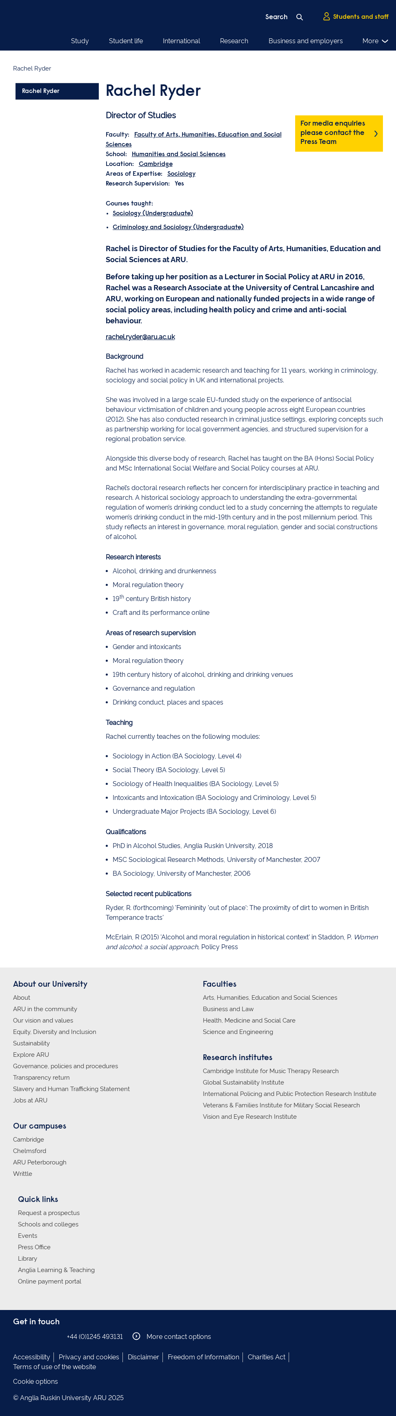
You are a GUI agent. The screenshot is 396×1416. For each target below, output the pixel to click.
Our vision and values (43, 1020)
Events (27, 1235)
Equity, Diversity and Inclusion (54, 1032)
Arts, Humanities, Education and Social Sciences (270, 997)
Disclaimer (143, 1357)
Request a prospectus (49, 1213)
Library (27, 1258)
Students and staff (356, 16)
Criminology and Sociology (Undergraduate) (178, 227)
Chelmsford (29, 1151)
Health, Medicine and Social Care (249, 1020)
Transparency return (41, 1077)
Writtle (22, 1173)
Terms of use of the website (54, 1367)
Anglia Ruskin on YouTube (55, 1336)
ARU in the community (45, 1009)
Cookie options (35, 1381)
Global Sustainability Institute (243, 1082)
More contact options (171, 1336)
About (21, 997)
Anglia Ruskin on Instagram (30, 1336)
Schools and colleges (48, 1224)
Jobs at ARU (30, 1100)
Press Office (34, 1247)
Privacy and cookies (89, 1357)
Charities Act (266, 1357)
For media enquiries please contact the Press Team (332, 133)
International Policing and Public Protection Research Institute (289, 1094)
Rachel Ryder (41, 91)
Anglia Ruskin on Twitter (43, 1336)
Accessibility (31, 1357)
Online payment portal (49, 1281)
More (376, 41)
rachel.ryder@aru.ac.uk (140, 337)
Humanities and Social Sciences (179, 154)
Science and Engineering (238, 1032)
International (181, 41)
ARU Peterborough (40, 1162)
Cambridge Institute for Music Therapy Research (271, 1071)
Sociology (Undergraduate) (153, 213)
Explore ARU (31, 1054)
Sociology (181, 174)
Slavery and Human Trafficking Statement (71, 1089)
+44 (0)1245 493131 (95, 1337)
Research (234, 41)
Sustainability (31, 1043)
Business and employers (306, 41)
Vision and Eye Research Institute (250, 1116)
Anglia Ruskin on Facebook (18, 1336)
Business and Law (228, 1009)
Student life (126, 41)
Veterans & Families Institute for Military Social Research (281, 1105)
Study (80, 41)
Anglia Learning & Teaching (56, 1270)
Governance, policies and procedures (65, 1066)
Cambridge (156, 164)
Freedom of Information (203, 1357)
